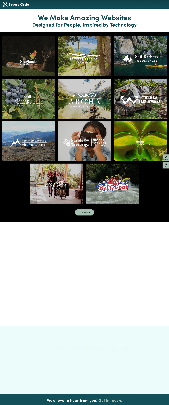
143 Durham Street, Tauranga (124, 373)
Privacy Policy (44, 372)
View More (84, 212)
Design (44, 365)
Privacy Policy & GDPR (38, 403)
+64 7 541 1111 (125, 361)
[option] (84, 333)
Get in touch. (110, 341)
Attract (44, 369)
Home (44, 361)
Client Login (162, 403)
